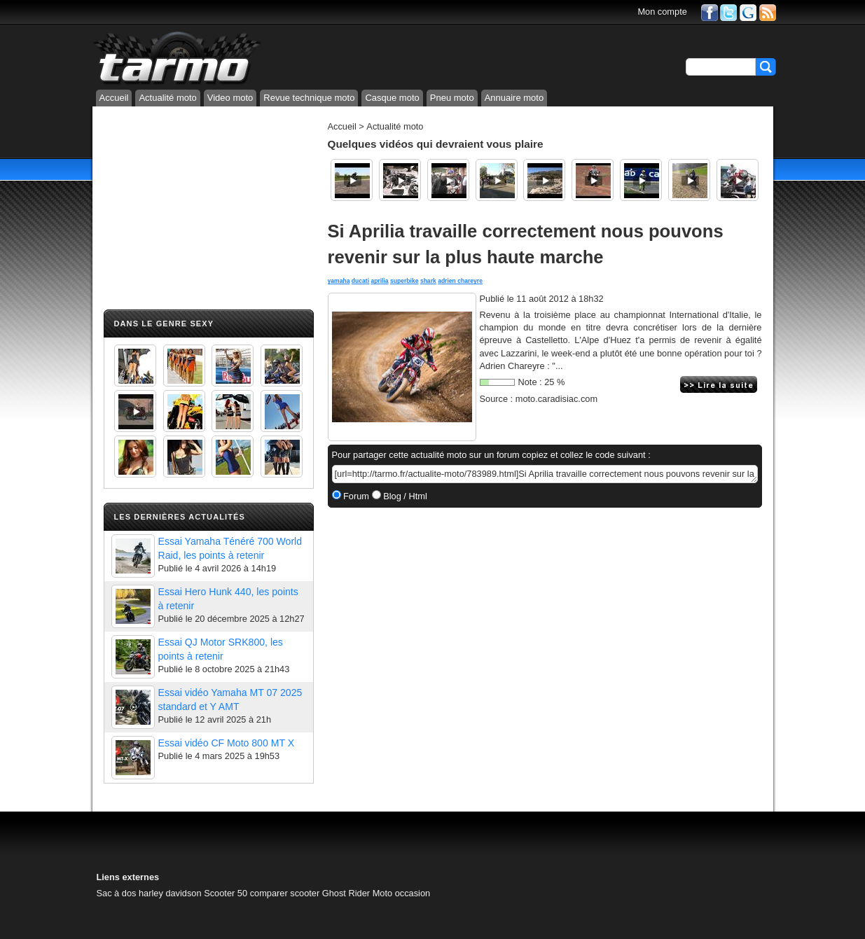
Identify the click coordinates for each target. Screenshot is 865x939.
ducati (360, 280)
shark (428, 280)
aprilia (379, 280)
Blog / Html (404, 496)
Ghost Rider (346, 893)
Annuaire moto (514, 97)
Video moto (230, 97)
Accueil (114, 97)
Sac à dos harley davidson (149, 893)
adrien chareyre (460, 280)
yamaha (339, 280)
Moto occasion (402, 893)
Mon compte (661, 11)
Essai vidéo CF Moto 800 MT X (226, 743)
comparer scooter (285, 893)
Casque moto (392, 97)
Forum (355, 496)
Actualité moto (167, 97)
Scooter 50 (225, 893)
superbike (404, 280)
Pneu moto (452, 97)
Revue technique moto (308, 97)
